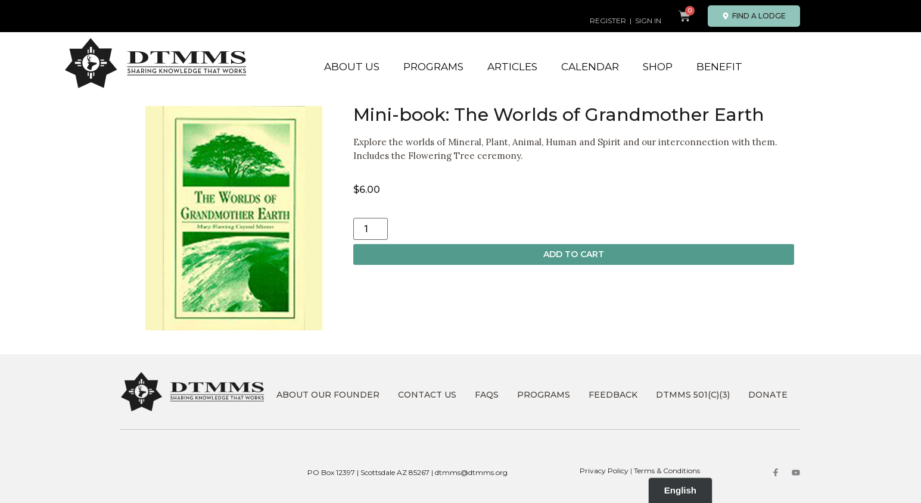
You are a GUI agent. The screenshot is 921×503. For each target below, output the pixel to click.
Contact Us (427, 394)
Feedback (613, 394)
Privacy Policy (604, 470)
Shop (658, 67)
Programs (433, 67)
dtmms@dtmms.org (471, 472)
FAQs (487, 394)
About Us (351, 67)
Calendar (590, 67)
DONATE (768, 394)
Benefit (719, 67)
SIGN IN (648, 20)
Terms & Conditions (667, 470)
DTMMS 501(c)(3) (693, 394)
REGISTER (608, 20)
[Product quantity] (370, 229)
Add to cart (573, 254)
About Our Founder (327, 394)
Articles (512, 67)
